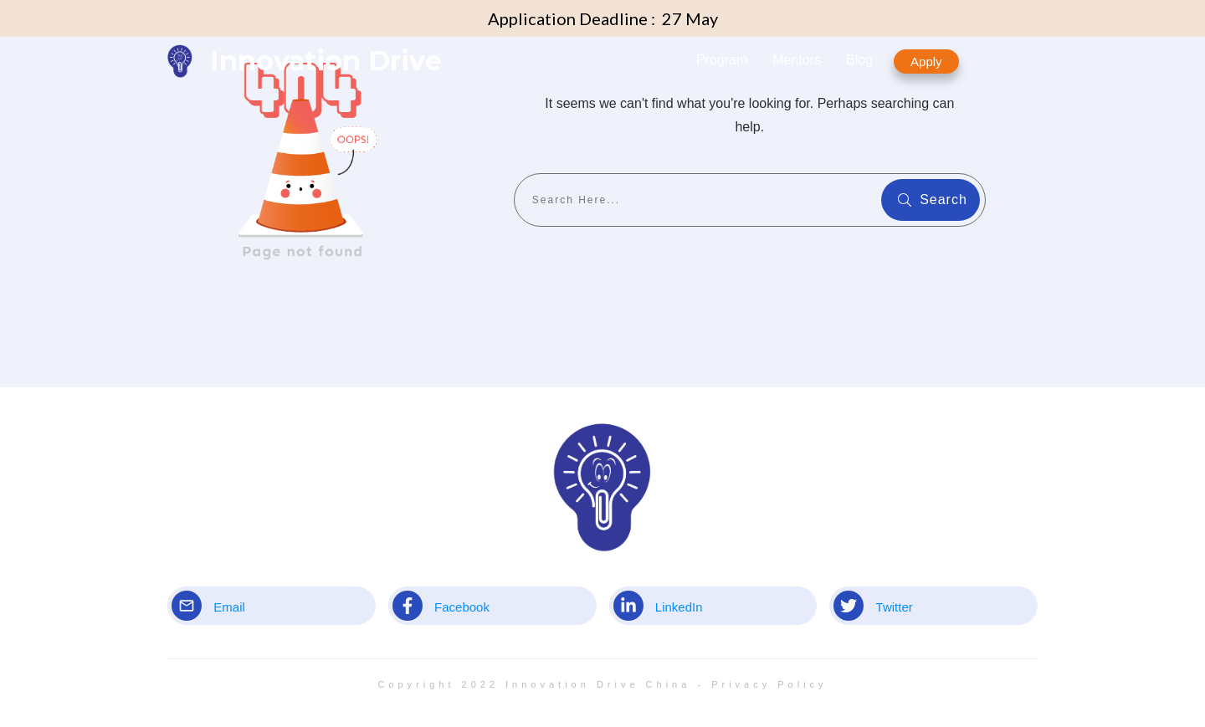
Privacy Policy (769, 684)
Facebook (462, 607)
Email (229, 607)
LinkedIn (679, 607)
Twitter (894, 607)
